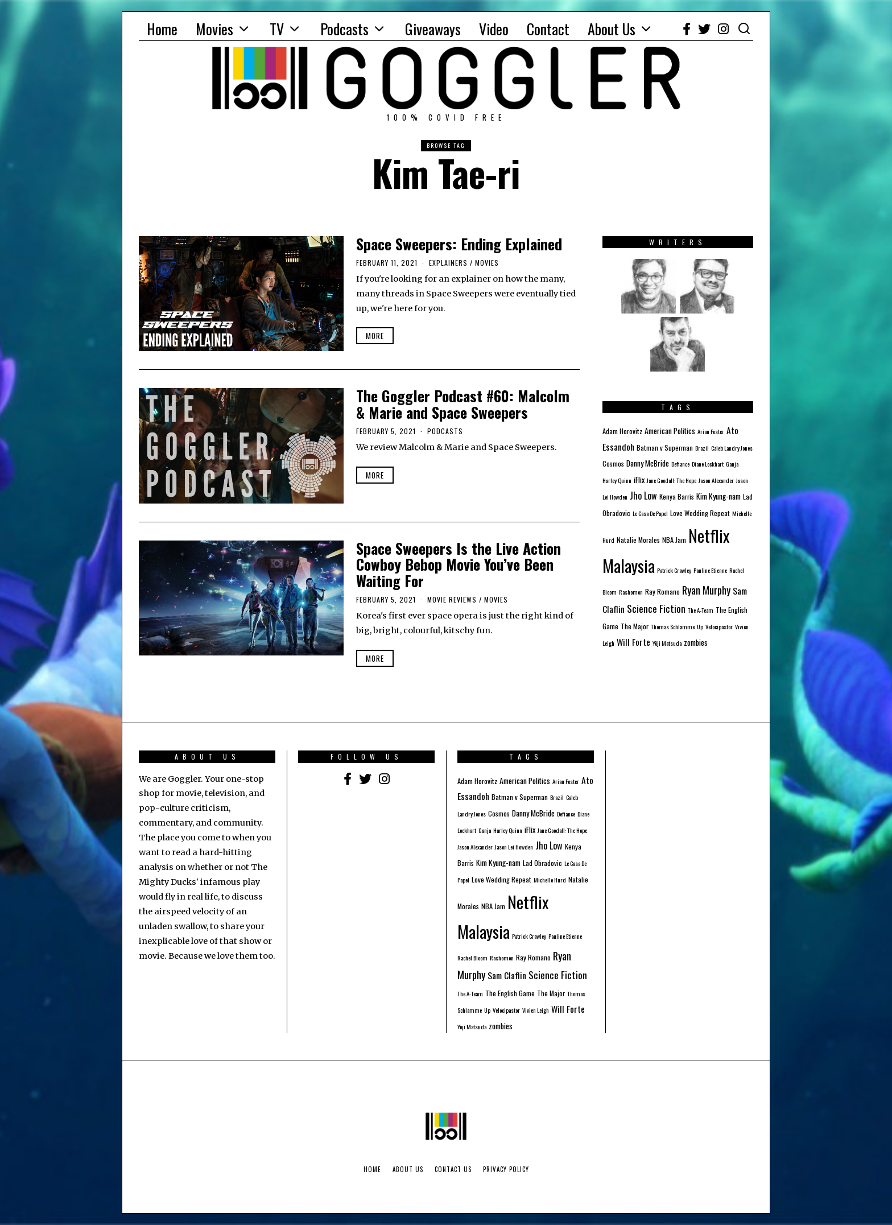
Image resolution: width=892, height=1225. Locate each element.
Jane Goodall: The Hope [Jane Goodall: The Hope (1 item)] (671, 480)
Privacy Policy (506, 1169)
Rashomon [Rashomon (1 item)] (631, 591)
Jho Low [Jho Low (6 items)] (643, 495)
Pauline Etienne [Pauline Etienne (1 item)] (710, 570)
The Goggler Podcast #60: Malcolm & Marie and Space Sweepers (462, 404)
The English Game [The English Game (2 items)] (510, 993)
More (375, 335)
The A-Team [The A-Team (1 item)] (700, 609)
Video (494, 29)
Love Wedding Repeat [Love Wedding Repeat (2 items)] (700, 513)
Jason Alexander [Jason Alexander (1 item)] (716, 480)
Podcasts (344, 29)
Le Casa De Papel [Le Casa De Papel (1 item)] (650, 513)
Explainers (448, 262)
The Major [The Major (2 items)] (635, 626)
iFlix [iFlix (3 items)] (639, 479)
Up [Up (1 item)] (700, 626)
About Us (611, 29)
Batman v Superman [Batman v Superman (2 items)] (665, 447)
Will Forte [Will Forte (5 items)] (633, 642)
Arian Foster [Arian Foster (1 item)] (710, 431)
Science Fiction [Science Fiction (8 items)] (656, 608)
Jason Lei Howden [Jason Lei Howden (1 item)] (514, 846)
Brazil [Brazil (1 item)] (702, 447)
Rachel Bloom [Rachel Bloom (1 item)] (472, 957)
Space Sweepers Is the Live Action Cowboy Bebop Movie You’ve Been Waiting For (458, 564)
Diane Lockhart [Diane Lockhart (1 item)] (708, 463)
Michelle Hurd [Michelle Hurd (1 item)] (550, 879)
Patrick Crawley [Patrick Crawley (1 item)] (674, 570)
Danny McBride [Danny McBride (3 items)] (647, 463)
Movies (214, 29)
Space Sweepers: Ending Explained (459, 244)
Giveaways (433, 29)
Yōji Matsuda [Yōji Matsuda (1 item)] (667, 642)
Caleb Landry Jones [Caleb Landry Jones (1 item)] (732, 447)
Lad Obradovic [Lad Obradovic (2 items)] (542, 862)
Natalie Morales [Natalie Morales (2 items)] (638, 539)
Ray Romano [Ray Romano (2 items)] (662, 591)
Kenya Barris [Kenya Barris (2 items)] (676, 496)
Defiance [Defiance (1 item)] (680, 463)
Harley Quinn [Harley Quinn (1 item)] (616, 480)
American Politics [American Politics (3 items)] (670, 430)
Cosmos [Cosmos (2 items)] (613, 463)
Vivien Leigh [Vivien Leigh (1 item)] (535, 1009)
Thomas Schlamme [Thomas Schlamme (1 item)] (673, 626)
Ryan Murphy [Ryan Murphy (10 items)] (706, 589)
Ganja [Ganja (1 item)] (732, 463)
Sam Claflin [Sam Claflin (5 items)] (507, 975)
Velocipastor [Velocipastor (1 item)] (719, 626)
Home (162, 29)
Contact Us (453, 1169)
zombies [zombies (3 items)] (696, 642)
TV (277, 29)
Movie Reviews (452, 599)
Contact (548, 29)
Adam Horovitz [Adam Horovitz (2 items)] (622, 431)
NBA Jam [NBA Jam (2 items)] (674, 539)
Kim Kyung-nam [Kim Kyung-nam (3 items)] (718, 496)
